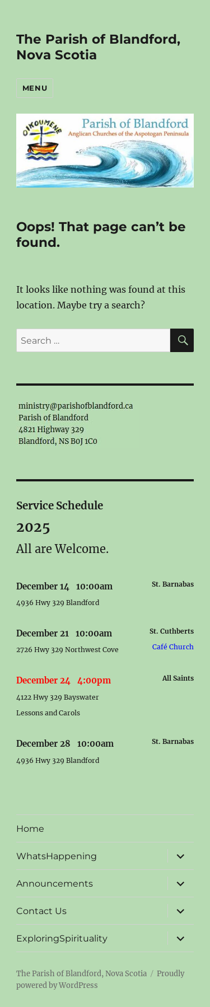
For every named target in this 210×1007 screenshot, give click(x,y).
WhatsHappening (56, 856)
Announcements (54, 883)
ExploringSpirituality (62, 938)
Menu (34, 87)
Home (30, 828)
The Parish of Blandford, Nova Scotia (81, 973)
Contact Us (41, 911)
